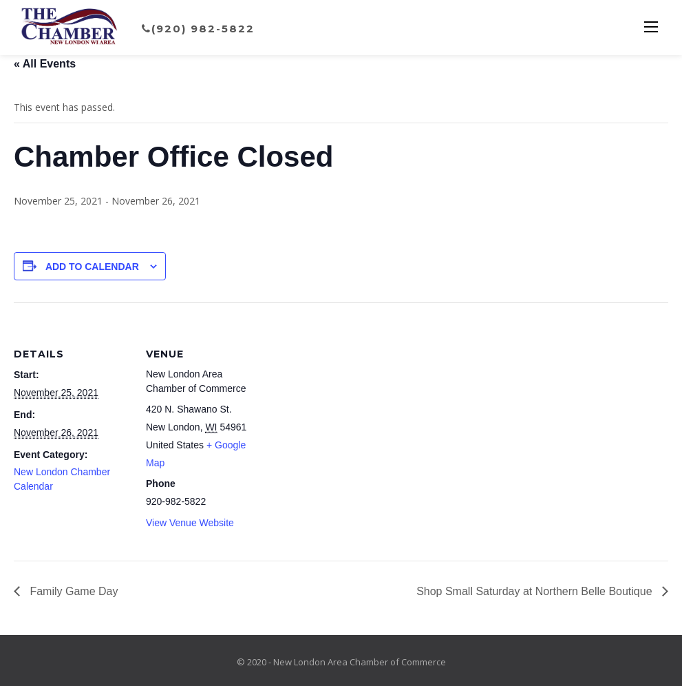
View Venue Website (190, 522)
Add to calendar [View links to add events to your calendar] (92, 266)
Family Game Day (72, 591)
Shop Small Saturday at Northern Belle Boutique (535, 591)
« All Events (45, 64)
